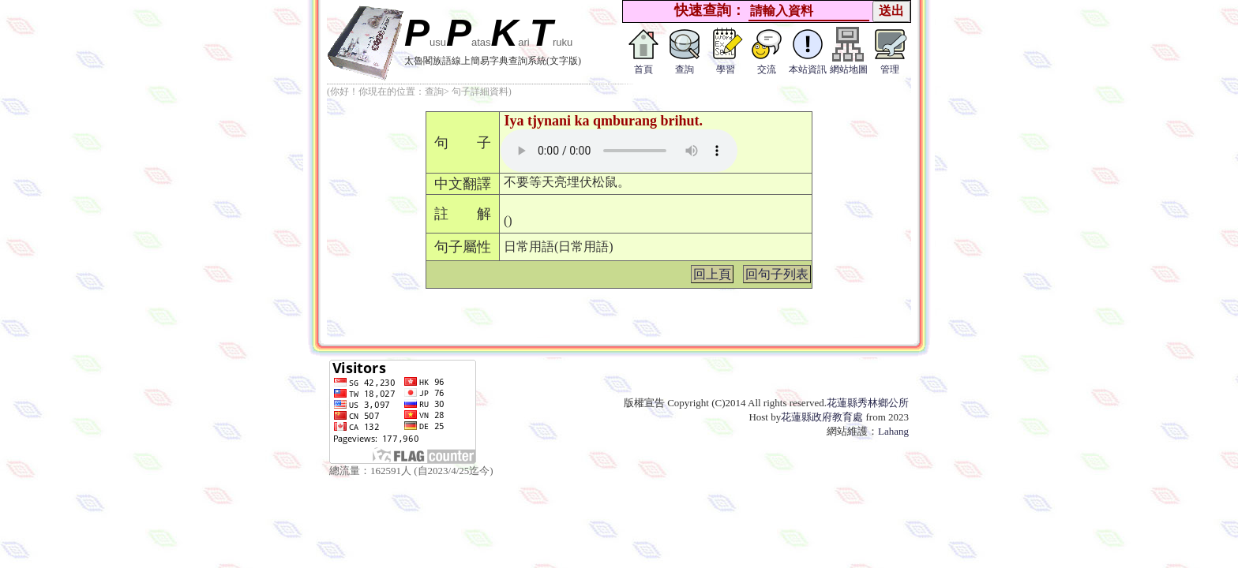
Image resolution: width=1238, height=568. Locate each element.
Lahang (893, 431)
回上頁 (712, 274)
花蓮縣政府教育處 (822, 417)
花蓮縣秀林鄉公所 (868, 403)
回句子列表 (776, 274)
